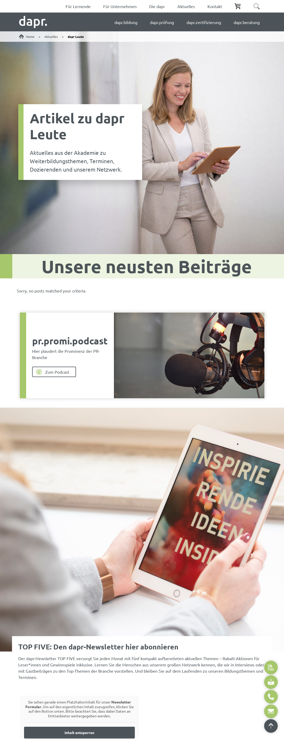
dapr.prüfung (162, 22)
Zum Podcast (52, 372)
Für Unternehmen (120, 6)
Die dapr (157, 6)
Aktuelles (186, 6)
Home (30, 36)
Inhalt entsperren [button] (79, 732)
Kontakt (214, 6)
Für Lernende (78, 6)
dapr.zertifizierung (204, 22)
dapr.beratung (247, 22)
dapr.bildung (125, 22)
